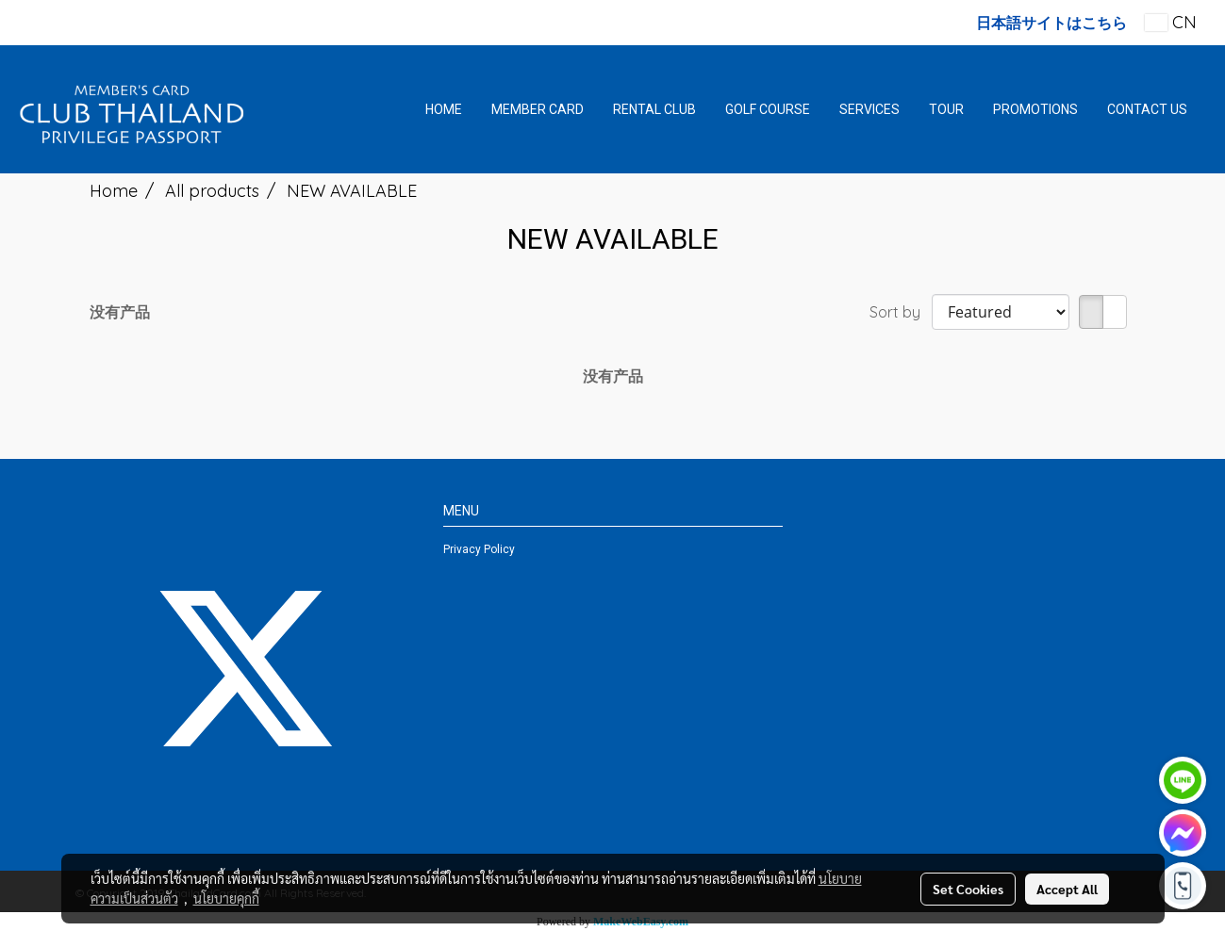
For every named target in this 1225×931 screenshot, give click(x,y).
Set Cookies (968, 888)
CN (1171, 22)
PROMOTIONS (1035, 109)
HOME (443, 109)
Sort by (900, 311)
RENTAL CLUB (654, 109)
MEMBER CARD (537, 109)
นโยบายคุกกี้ (226, 898)
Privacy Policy (479, 549)
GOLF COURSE (767, 109)
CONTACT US (1147, 109)
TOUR (946, 109)
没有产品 (120, 311)
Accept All (1067, 888)
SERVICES (869, 109)
